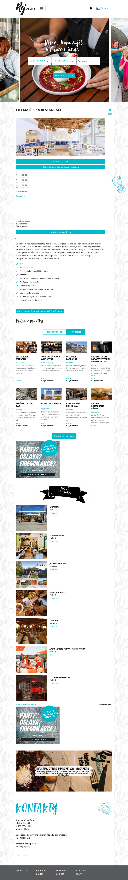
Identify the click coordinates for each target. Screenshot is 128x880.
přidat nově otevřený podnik (26, 704)
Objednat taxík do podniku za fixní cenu (61, 167)
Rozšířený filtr (64, 75)
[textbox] (38, 61)
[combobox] (39, 61)
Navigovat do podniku (61, 232)
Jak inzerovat (22, 870)
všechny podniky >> (105, 704)
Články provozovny (64, 436)
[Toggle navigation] (42, 8)
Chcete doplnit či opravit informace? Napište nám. (40, 311)
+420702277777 (60, 161)
